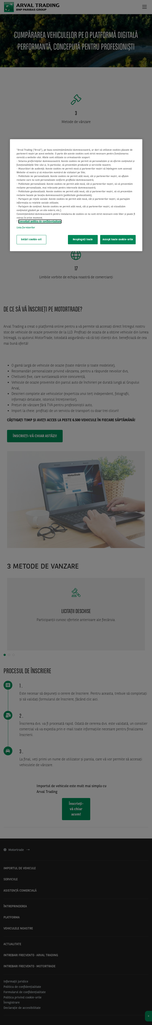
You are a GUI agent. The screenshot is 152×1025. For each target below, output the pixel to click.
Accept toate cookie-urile (118, 239)
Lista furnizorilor (26, 227)
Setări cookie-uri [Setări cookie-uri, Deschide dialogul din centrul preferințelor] (31, 239)
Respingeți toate (83, 239)
